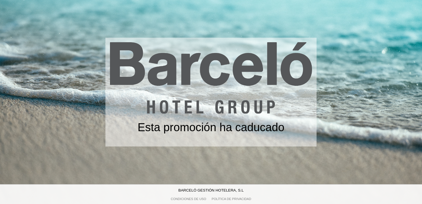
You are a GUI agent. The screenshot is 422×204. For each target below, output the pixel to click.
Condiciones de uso (188, 199)
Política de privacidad (231, 199)
